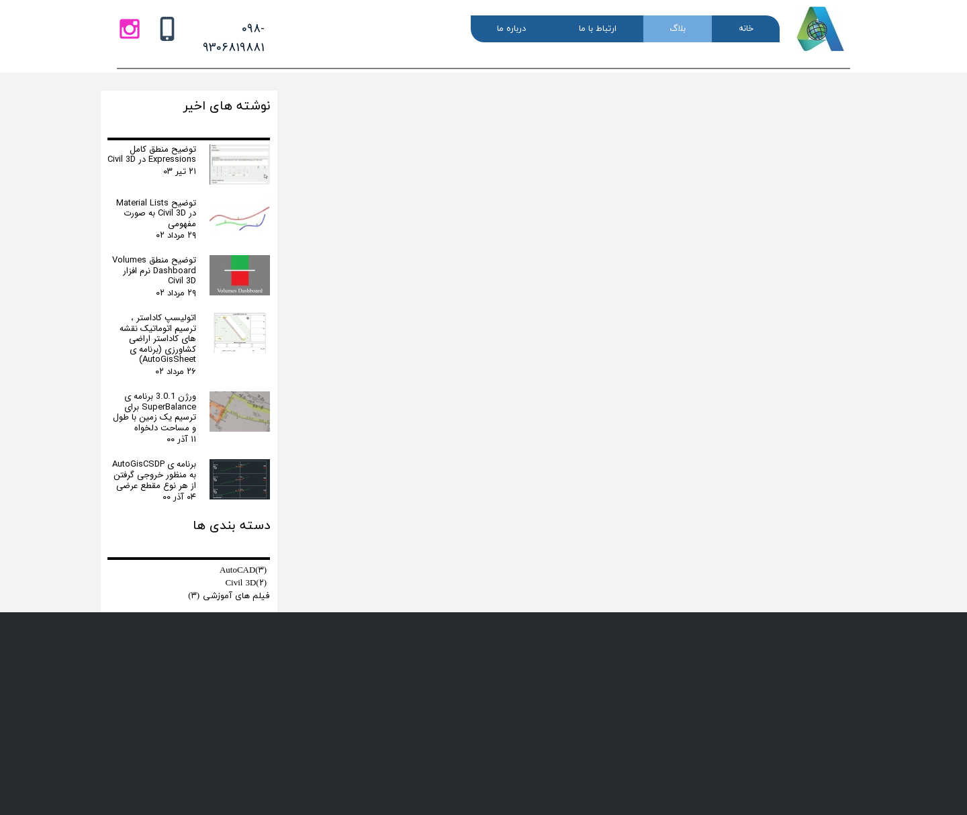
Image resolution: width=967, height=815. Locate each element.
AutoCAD (243, 571)
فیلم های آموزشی (229, 596)
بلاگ (678, 29)
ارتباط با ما (597, 29)
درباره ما (511, 29)
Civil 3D (246, 583)
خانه (746, 29)
